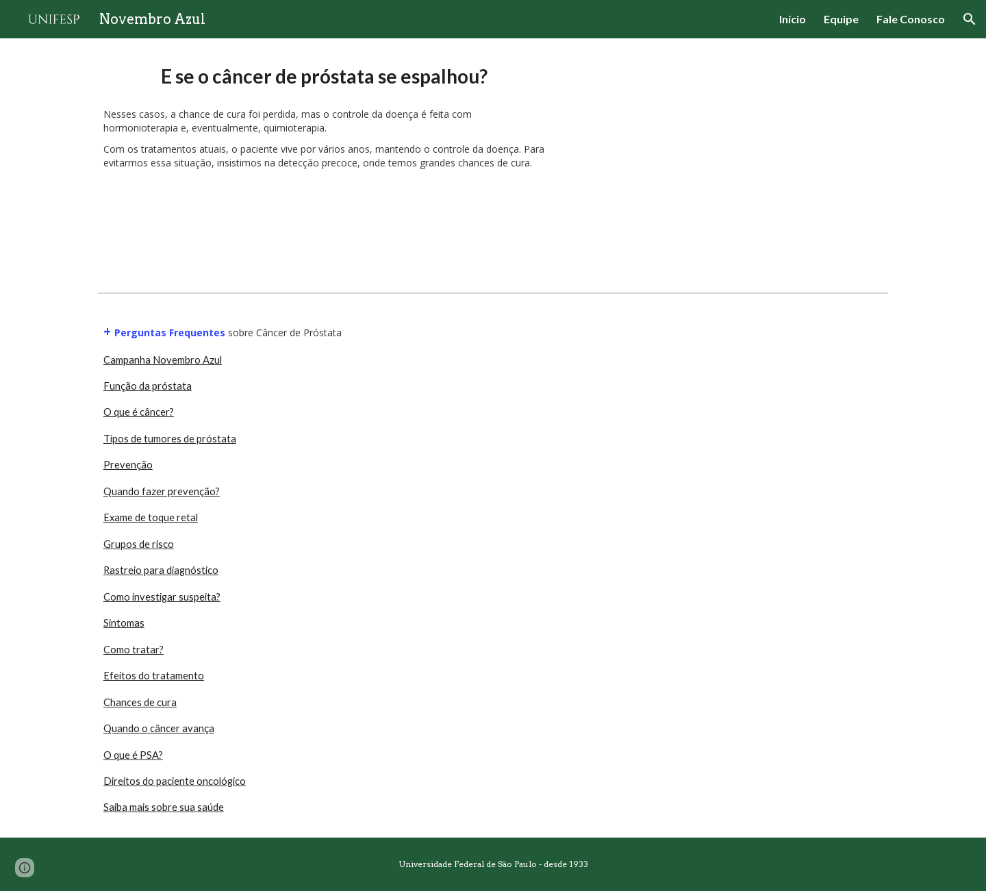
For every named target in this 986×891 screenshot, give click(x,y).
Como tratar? (133, 649)
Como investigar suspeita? (161, 597)
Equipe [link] (841, 18)
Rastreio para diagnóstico (160, 570)
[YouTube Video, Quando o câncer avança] (729, 163)
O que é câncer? (138, 412)
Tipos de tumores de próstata (169, 438)
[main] (324, 76)
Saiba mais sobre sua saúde (163, 807)
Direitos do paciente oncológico (174, 781)
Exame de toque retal (150, 517)
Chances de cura (140, 702)
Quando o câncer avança (158, 728)
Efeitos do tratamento (153, 675)
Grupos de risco (138, 544)
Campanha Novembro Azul (162, 360)
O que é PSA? (133, 755)
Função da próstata (147, 386)
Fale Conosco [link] (910, 18)
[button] (969, 19)
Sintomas (123, 623)
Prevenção (128, 464)
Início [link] (792, 18)
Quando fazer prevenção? (161, 491)
